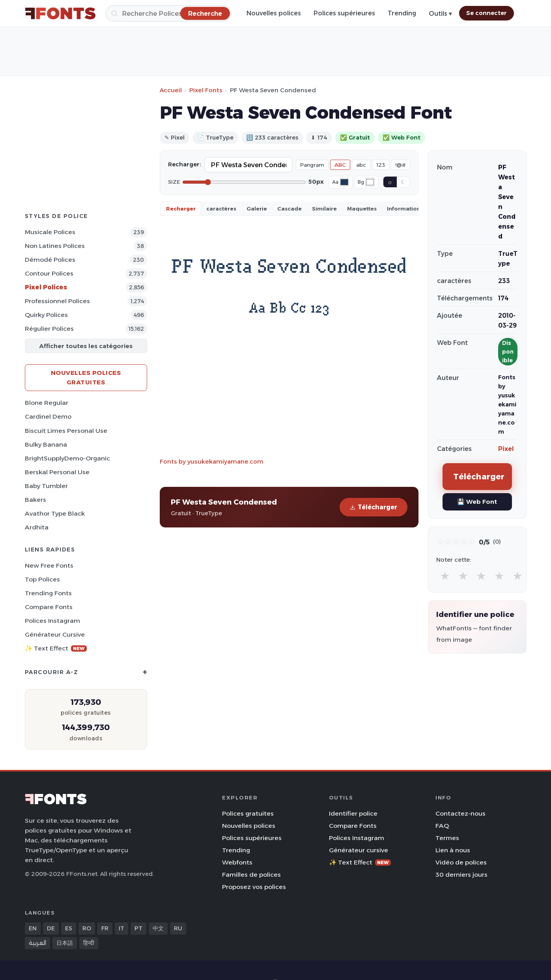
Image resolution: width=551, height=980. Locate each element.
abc (361, 165)
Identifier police (353, 813)
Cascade (289, 208)
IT (121, 928)
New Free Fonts (49, 565)
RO (86, 928)
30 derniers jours (461, 874)
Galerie (257, 208)
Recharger (181, 208)
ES (68, 928)
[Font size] (244, 182)
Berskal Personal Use (57, 472)
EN (33, 928)
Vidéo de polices (461, 862)
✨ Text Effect (56, 648)
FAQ (442, 825)
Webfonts (237, 862)
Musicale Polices (50, 232)
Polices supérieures (344, 13)
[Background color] (370, 182)
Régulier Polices (49, 328)
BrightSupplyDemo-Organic (67, 458)
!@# (400, 165)
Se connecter (486, 13)
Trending (402, 13)
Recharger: (184, 164)
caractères (221, 208)
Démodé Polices (50, 259)
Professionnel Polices (57, 301)
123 (380, 165)
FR (104, 928)
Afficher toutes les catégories (86, 346)
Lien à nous (452, 850)
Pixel (506, 449)
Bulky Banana (46, 444)
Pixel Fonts (205, 90)
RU (178, 928)
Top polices (42, 579)
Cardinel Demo (48, 416)
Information (403, 208)
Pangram (312, 165)
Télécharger (373, 507)
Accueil (171, 90)
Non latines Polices (55, 246)
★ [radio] (445, 576)
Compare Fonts (49, 607)
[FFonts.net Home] (60, 13)
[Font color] (344, 182)
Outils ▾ (440, 13)
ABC (340, 165)
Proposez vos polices (254, 887)
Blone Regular (46, 402)
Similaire (324, 208)
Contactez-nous (460, 813)
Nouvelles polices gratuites (86, 377)
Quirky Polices (46, 315)
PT (138, 928)
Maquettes (362, 208)
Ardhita (37, 527)
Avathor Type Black (55, 513)
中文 (158, 928)
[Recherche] (168, 13)
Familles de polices (251, 874)
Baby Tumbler (46, 486)
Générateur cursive (55, 634)
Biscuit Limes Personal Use (66, 430)
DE (51, 928)
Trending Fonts (48, 593)
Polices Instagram (52, 620)
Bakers (35, 499)
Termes (447, 838)
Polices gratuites (248, 813)
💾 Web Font (477, 501)
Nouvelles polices (274, 13)
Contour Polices (49, 273)
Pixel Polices (46, 287)
